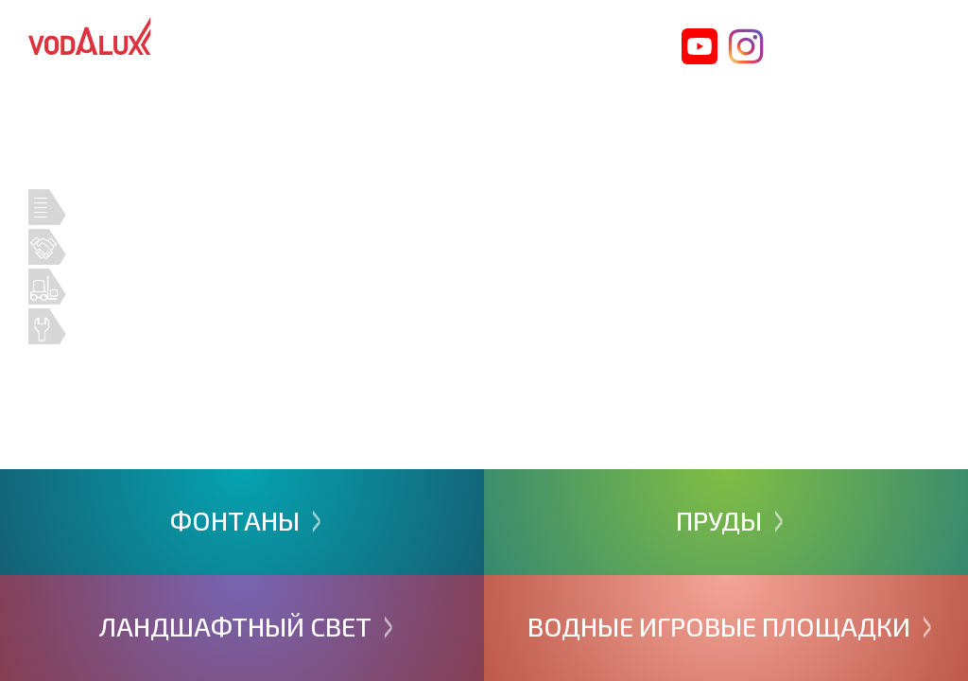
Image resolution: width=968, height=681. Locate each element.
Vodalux (89, 36)
